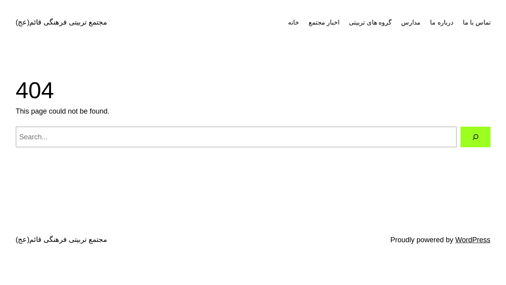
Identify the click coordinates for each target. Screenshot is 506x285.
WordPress (473, 240)
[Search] (476, 137)
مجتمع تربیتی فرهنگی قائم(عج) (62, 22)
